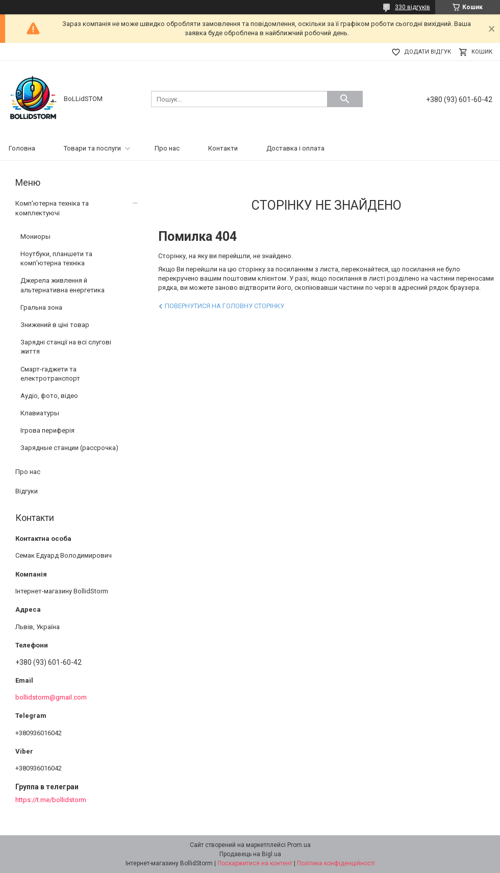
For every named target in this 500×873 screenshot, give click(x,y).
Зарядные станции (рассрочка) (69, 448)
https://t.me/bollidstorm (50, 800)
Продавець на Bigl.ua (250, 854)
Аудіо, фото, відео (49, 396)
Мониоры (35, 236)
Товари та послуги (92, 148)
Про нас (167, 148)
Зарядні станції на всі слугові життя (65, 346)
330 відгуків (412, 7)
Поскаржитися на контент (254, 863)
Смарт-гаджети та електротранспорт (50, 373)
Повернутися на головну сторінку (224, 306)
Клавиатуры (39, 413)
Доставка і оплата (295, 148)
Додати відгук (427, 51)
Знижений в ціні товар (54, 325)
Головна (22, 148)
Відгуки (26, 491)
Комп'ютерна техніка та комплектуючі (52, 207)
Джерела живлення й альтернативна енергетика (62, 285)
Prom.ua (299, 845)
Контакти (223, 148)
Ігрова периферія (47, 430)
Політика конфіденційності (336, 863)
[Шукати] (345, 99)
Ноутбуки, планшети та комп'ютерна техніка (56, 258)
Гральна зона (41, 307)
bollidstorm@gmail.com (51, 697)
